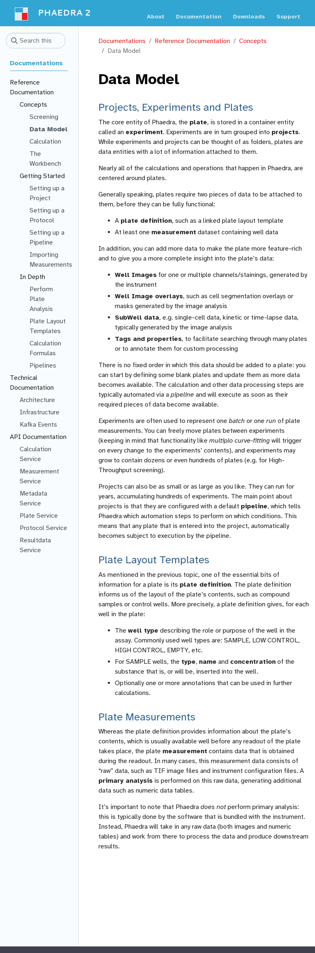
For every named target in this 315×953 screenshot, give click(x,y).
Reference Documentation (192, 41)
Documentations (122, 41)
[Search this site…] (35, 40)
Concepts (253, 41)
